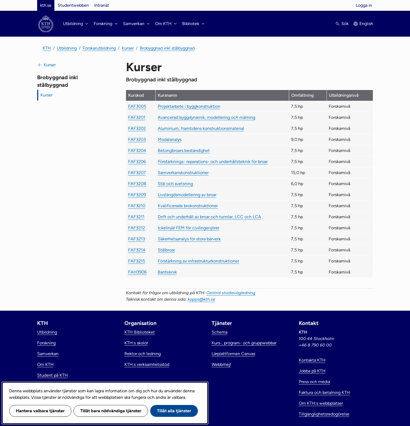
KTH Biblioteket (139, 332)
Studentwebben (73, 5)
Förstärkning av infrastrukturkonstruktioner (198, 261)
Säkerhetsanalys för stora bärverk (189, 238)
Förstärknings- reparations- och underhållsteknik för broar (213, 161)
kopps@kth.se (201, 299)
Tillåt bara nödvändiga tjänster (110, 410)
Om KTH (45, 364)
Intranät (101, 5)
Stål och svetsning (175, 183)
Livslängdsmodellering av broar (187, 194)
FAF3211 (136, 216)
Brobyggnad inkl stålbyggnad (167, 48)
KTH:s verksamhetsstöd (146, 364)
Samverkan (47, 353)
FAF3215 (136, 261)
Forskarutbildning (99, 48)
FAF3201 (136, 117)
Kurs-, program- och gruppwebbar (244, 342)
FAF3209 (137, 194)
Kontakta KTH (312, 360)
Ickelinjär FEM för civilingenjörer (188, 227)
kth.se (45, 5)
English (366, 23)
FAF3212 (136, 227)
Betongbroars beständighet (184, 150)
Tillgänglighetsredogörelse (324, 414)
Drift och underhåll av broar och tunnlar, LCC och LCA (209, 216)
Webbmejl (221, 364)
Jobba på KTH (312, 370)
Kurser (128, 48)
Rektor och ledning (142, 353)
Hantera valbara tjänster (40, 410)
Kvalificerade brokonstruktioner (188, 205)
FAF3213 (136, 238)
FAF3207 (137, 172)
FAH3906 (137, 272)
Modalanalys (169, 139)
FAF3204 (137, 150)
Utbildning (67, 48)
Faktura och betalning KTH (324, 392)
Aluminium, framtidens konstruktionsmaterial (201, 128)
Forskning (46, 342)
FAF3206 (137, 161)
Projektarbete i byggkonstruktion (189, 106)
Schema (219, 332)
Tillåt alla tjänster (174, 410)
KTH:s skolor (136, 342)
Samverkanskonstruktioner (183, 172)
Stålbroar (166, 249)
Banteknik (167, 272)
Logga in (364, 5)
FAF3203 (137, 139)
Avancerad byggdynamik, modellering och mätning (206, 117)
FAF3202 (137, 128)
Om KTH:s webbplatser (321, 403)
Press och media (314, 381)
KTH (47, 48)
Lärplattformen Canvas (233, 353)
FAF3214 (136, 249)
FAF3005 (137, 106)
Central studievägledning (230, 292)
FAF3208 (137, 183)
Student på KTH (52, 375)
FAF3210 (136, 205)
